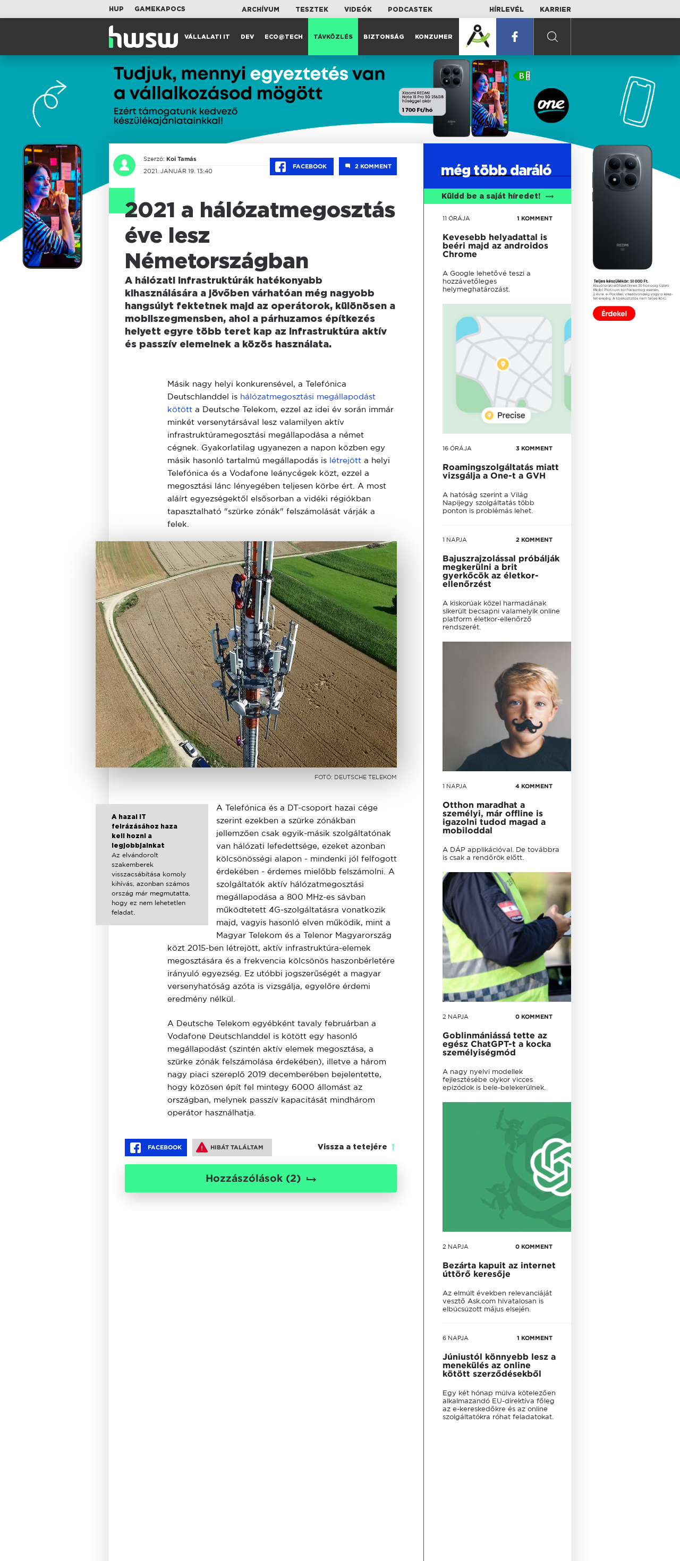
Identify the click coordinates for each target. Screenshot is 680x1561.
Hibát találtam (230, 1147)
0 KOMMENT (533, 1016)
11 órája (456, 218)
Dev (247, 37)
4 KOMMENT (533, 786)
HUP (116, 9)
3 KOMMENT (534, 448)
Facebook (301, 166)
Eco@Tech (284, 37)
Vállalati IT (207, 37)
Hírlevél (506, 9)
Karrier (555, 9)
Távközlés (333, 37)
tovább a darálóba (492, 1201)
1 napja (455, 539)
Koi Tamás (181, 159)
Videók (358, 9)
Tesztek (311, 9)
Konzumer (434, 37)
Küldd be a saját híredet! (497, 196)
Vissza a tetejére (352, 1147)
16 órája (457, 448)
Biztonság (383, 37)
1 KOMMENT (534, 218)
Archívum (260, 9)
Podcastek (410, 9)
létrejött (345, 460)
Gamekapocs (159, 9)
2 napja (456, 1016)
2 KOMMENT (534, 539)
